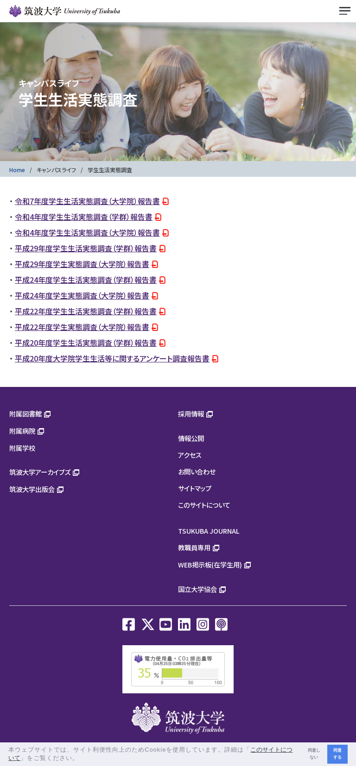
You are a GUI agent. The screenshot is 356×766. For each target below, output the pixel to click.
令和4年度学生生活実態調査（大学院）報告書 (87, 232)
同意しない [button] (314, 754)
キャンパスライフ (56, 170)
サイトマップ (194, 488)
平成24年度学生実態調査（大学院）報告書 (82, 295)
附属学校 (22, 448)
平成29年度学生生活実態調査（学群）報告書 (86, 248)
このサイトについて (204, 505)
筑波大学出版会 (32, 489)
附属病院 (22, 431)
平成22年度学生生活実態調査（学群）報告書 (86, 311)
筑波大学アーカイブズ (39, 472)
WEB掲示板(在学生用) (210, 564)
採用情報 (191, 413)
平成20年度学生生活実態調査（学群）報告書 (86, 342)
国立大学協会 (197, 589)
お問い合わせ (197, 471)
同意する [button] (337, 754)
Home (17, 170)
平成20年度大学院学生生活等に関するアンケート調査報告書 (112, 358)
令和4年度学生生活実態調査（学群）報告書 (84, 216)
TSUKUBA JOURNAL (209, 531)
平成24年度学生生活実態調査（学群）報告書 (86, 279)
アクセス (190, 455)
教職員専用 (194, 547)
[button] (82, 759)
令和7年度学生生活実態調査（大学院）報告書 (87, 200)
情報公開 (191, 438)
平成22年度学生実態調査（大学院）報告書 (82, 326)
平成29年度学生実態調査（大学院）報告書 (82, 263)
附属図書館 (25, 413)
